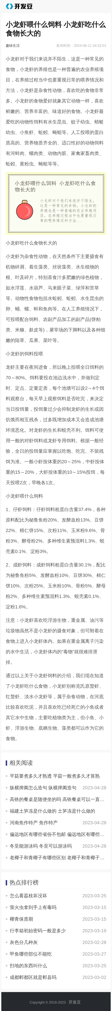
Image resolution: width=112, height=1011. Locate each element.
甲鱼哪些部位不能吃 (31, 954)
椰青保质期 (21, 919)
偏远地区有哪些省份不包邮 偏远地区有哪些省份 (59, 834)
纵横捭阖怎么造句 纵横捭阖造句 (43, 787)
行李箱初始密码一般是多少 (38, 930)
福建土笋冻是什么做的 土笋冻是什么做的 (52, 811)
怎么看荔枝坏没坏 (28, 895)
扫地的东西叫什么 (28, 965)
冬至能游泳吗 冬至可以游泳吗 (41, 846)
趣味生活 (13, 46)
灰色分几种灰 (24, 942)
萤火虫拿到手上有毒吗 (33, 907)
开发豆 (75, 1002)
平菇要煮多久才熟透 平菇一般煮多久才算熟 (55, 776)
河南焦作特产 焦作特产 (34, 822)
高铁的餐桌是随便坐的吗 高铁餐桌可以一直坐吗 (59, 799)
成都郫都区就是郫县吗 (33, 977)
